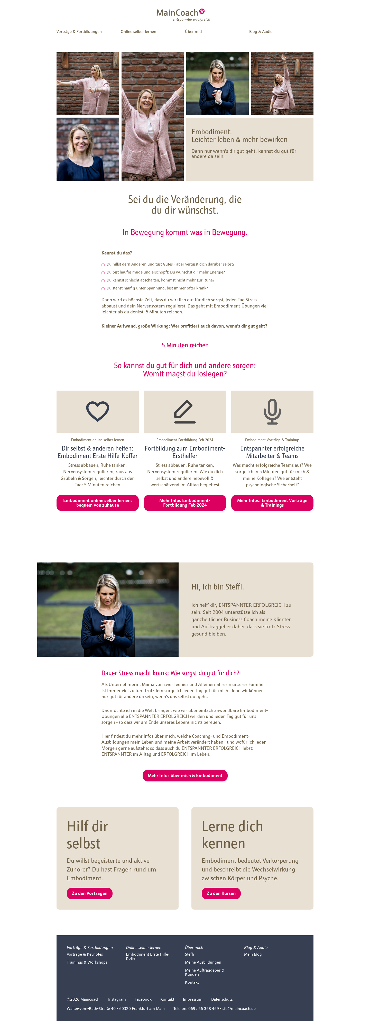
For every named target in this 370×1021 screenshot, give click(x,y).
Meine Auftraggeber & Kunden (204, 972)
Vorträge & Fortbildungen (79, 31)
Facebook (143, 999)
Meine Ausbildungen (203, 962)
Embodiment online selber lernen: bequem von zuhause (97, 502)
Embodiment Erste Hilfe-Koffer (148, 956)
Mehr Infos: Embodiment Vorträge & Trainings (272, 502)
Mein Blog (253, 954)
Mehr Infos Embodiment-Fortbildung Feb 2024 (184, 502)
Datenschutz (222, 999)
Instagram (117, 999)
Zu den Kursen (221, 893)
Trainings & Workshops (87, 962)
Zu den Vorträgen (89, 893)
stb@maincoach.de (239, 1008)
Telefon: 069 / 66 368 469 (196, 1008)
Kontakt (192, 982)
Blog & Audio (261, 31)
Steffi (189, 954)
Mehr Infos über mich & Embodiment (185, 775)
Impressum (192, 999)
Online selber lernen (138, 31)
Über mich (194, 31)
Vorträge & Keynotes (85, 954)
